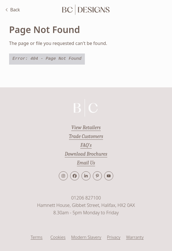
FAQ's (86, 145)
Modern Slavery (86, 237)
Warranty (135, 237)
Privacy (113, 237)
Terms (37, 237)
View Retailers (85, 128)
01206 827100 (86, 198)
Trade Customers (86, 136)
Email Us (86, 163)
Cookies (58, 237)
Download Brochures (86, 154)
